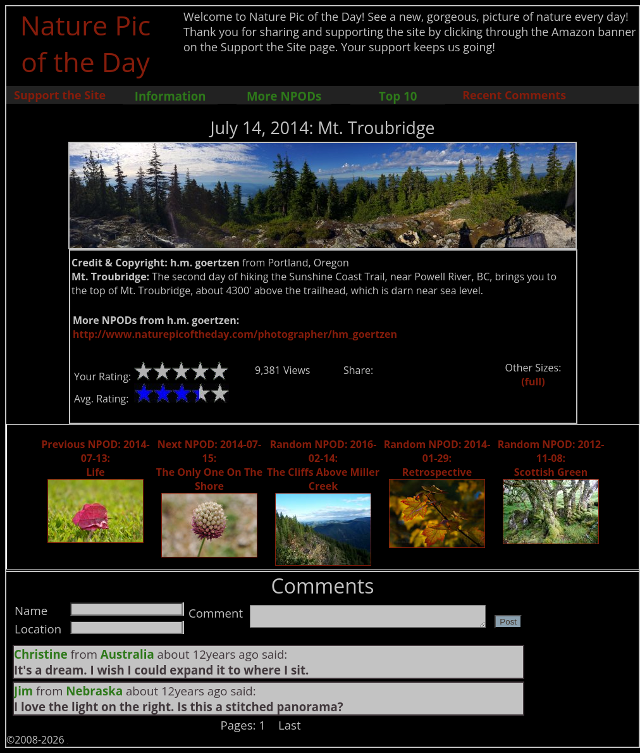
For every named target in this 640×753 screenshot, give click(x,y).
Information (170, 96)
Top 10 (398, 96)
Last (289, 725)
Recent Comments (514, 95)
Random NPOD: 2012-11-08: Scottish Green (551, 458)
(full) (533, 382)
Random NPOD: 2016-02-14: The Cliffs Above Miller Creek (323, 465)
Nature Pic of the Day (85, 43)
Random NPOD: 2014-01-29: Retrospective (437, 458)
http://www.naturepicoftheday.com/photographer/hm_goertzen (235, 334)
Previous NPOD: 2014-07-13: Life (95, 458)
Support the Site (60, 95)
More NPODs (284, 96)
